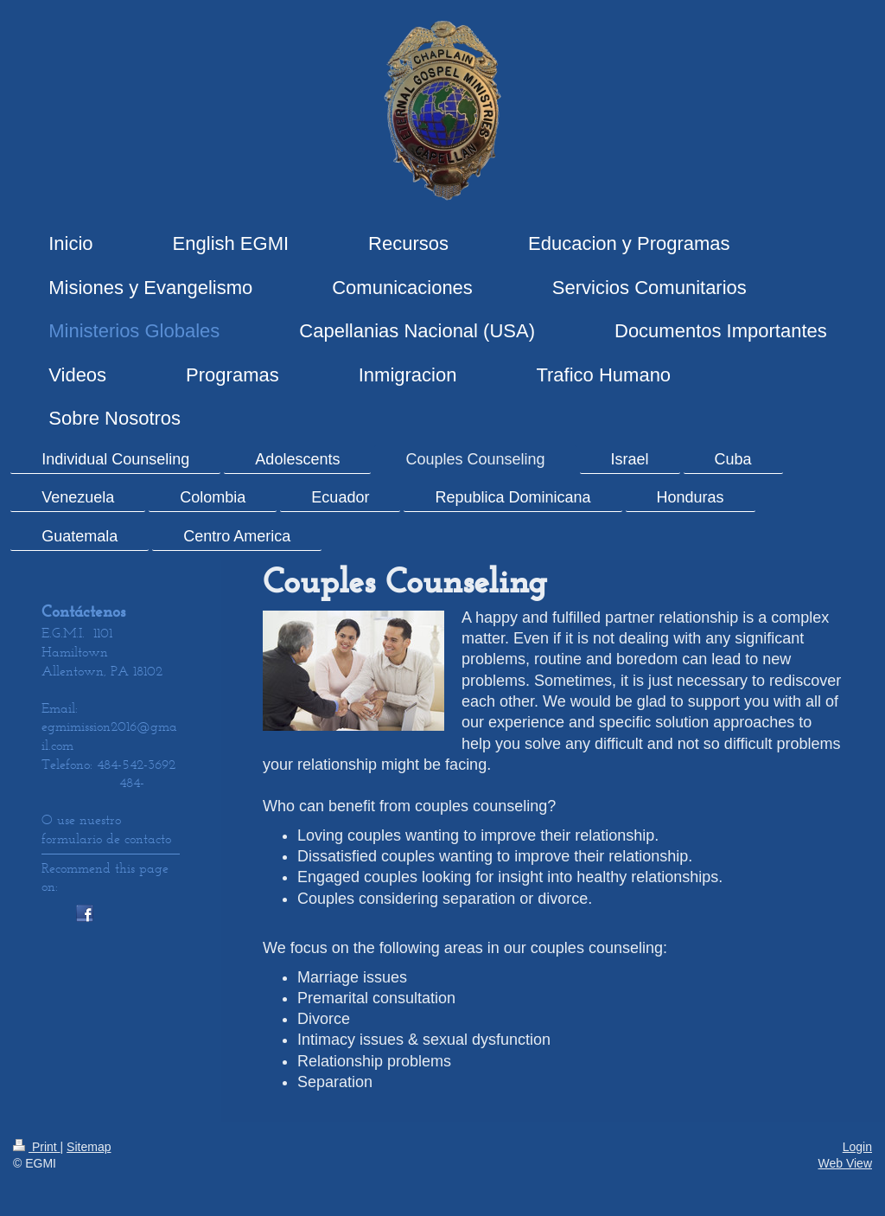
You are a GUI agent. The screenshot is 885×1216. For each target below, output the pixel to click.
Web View (845, 1163)
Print (36, 1147)
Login (857, 1147)
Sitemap (89, 1147)
